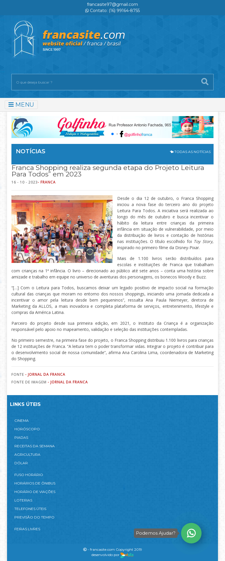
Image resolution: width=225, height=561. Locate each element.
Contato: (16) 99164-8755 (112, 10)
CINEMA (21, 420)
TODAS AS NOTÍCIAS (190, 151)
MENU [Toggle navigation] (21, 104)
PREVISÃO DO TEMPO (34, 517)
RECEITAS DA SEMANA (34, 446)
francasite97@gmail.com (112, 4)
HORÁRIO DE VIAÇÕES (34, 491)
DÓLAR (21, 463)
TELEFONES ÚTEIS (30, 508)
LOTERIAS (23, 500)
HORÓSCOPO (27, 429)
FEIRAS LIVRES (27, 529)
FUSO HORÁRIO (28, 474)
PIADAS (21, 437)
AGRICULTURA (27, 454)
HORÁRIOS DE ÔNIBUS (34, 483)
